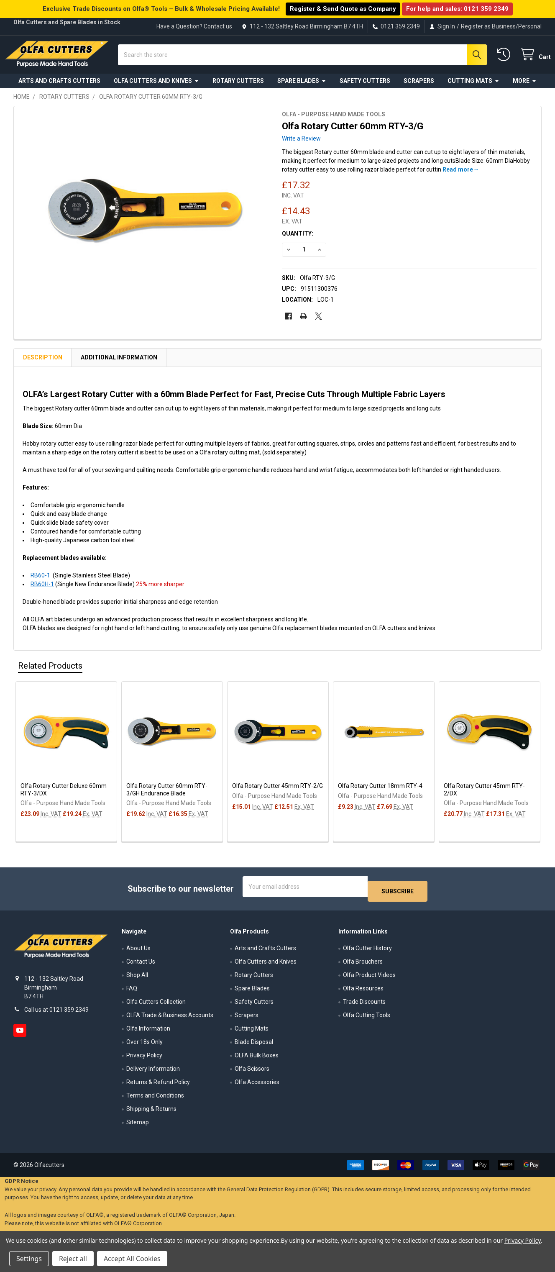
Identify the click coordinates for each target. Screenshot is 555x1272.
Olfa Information (148, 1031)
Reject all (73, 1258)
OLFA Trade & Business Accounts (169, 1017)
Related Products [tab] (50, 672)
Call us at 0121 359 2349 (56, 1011)
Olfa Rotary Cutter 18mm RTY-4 (380, 792)
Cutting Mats (473, 87)
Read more (457, 176)
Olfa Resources (363, 990)
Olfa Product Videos (369, 977)
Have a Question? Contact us (194, 26)
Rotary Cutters (238, 87)
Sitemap (137, 1124)
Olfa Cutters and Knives (156, 87)
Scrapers (419, 87)
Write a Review (301, 145)
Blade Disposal (254, 1044)
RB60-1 (41, 582)
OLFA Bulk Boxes (257, 1057)
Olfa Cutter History (367, 950)
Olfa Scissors (252, 1071)
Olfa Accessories (257, 1084)
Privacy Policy (144, 1057)
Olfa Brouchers (363, 964)
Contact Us (140, 964)
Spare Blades (301, 87)
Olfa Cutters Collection (156, 1004)
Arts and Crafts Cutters (59, 87)
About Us (138, 950)
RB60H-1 (42, 590)
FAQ (131, 990)
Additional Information (119, 364)
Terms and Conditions (155, 1098)
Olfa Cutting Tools (366, 1017)
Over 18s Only (144, 1044)
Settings (29, 1258)
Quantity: (297, 240)
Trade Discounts (364, 1004)
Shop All (137, 977)
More (525, 87)
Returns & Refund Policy (158, 1084)
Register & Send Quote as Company (343, 9)
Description (42, 364)
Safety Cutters (365, 87)
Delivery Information (153, 1071)
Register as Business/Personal (501, 26)
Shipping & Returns (151, 1111)
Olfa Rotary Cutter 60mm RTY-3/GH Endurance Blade (166, 796)
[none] (145, 218)
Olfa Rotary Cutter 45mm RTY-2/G (277, 792)
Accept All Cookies (132, 1258)
